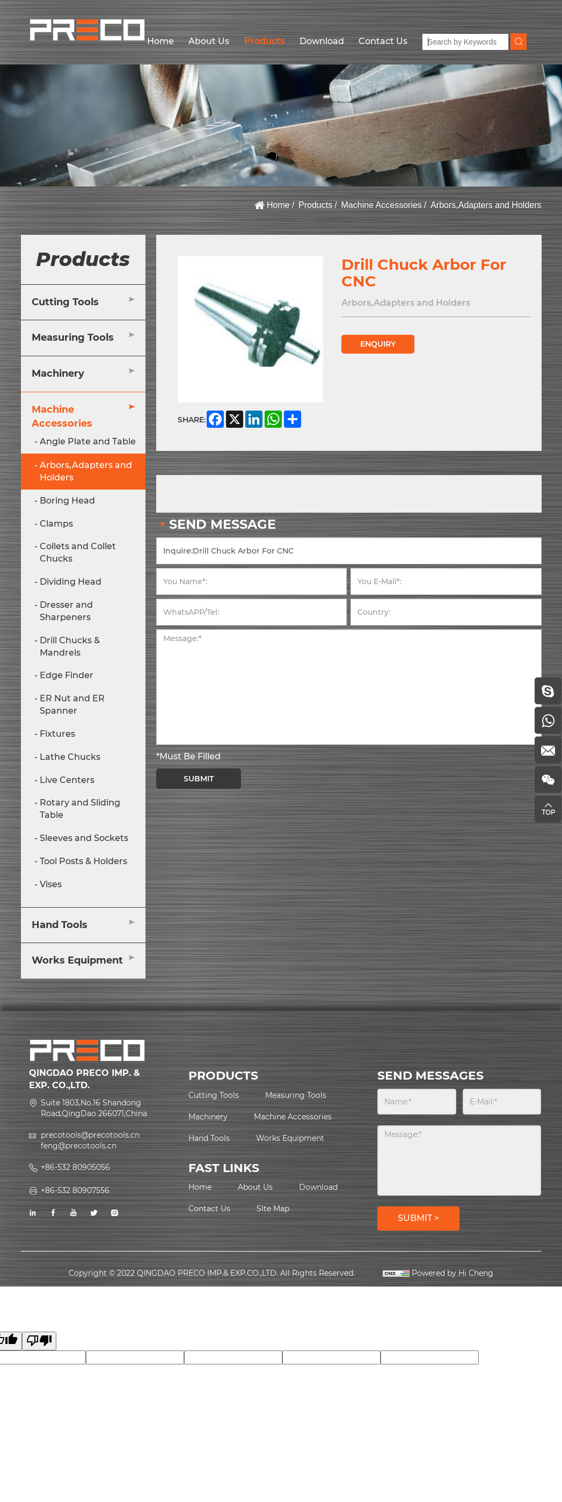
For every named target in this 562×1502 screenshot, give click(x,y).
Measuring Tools (73, 337)
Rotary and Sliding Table (80, 808)
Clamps (56, 524)
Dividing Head (70, 582)
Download (322, 41)
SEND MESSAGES (430, 1075)
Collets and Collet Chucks (78, 552)
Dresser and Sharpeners (66, 611)
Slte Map (273, 1208)
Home (160, 41)
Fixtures (57, 734)
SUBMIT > (418, 1218)
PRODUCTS (223, 1075)
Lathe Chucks (70, 757)
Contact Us (383, 41)
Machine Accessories (381, 205)
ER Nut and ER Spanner (72, 704)
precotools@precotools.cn (90, 1135)
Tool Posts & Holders (83, 861)
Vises (51, 884)
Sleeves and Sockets (84, 838)
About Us (208, 41)
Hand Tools (59, 925)
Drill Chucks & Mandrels (70, 646)
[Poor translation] (39, 1341)
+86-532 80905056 (75, 1167)
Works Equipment (77, 960)
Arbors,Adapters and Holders (485, 205)
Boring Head (67, 500)
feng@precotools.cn (78, 1146)
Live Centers (67, 780)
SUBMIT (199, 779)
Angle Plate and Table (88, 441)
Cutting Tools (65, 302)
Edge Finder (66, 675)
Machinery (58, 373)
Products (264, 41)
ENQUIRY (378, 344)
